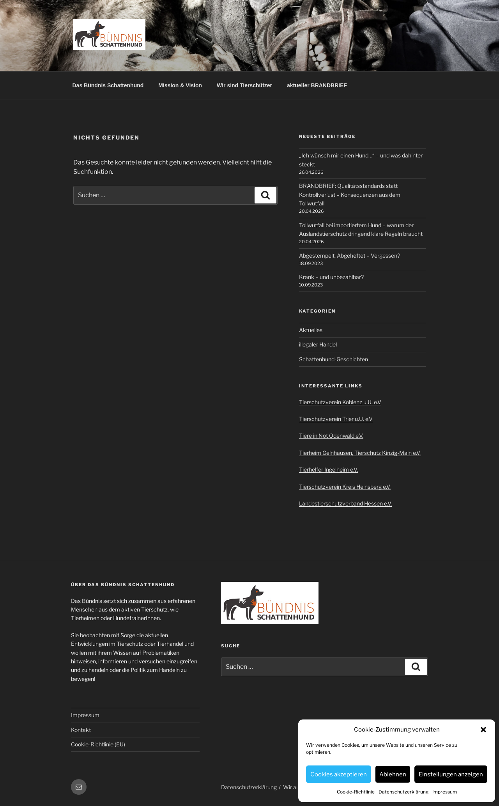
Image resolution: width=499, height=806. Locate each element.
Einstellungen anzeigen (451, 774)
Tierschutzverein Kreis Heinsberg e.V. (345, 486)
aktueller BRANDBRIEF (317, 85)
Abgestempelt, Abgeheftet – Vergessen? (349, 255)
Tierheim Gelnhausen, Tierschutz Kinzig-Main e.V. (360, 452)
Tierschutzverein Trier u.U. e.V (336, 418)
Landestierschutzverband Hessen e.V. (345, 503)
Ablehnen (392, 774)
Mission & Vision (180, 85)
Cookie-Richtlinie (356, 792)
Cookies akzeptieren (338, 774)
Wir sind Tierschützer (244, 85)
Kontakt (81, 729)
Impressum (444, 792)
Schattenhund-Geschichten (333, 359)
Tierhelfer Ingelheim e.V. (328, 469)
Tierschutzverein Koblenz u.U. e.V (340, 402)
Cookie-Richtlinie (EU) (98, 744)
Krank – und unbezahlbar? (331, 277)
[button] (483, 730)
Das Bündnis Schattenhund (108, 85)
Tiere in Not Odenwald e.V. (331, 435)
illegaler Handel (318, 344)
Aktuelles (310, 330)
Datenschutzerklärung (403, 792)
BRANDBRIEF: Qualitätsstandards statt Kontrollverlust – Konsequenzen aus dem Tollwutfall (349, 194)
